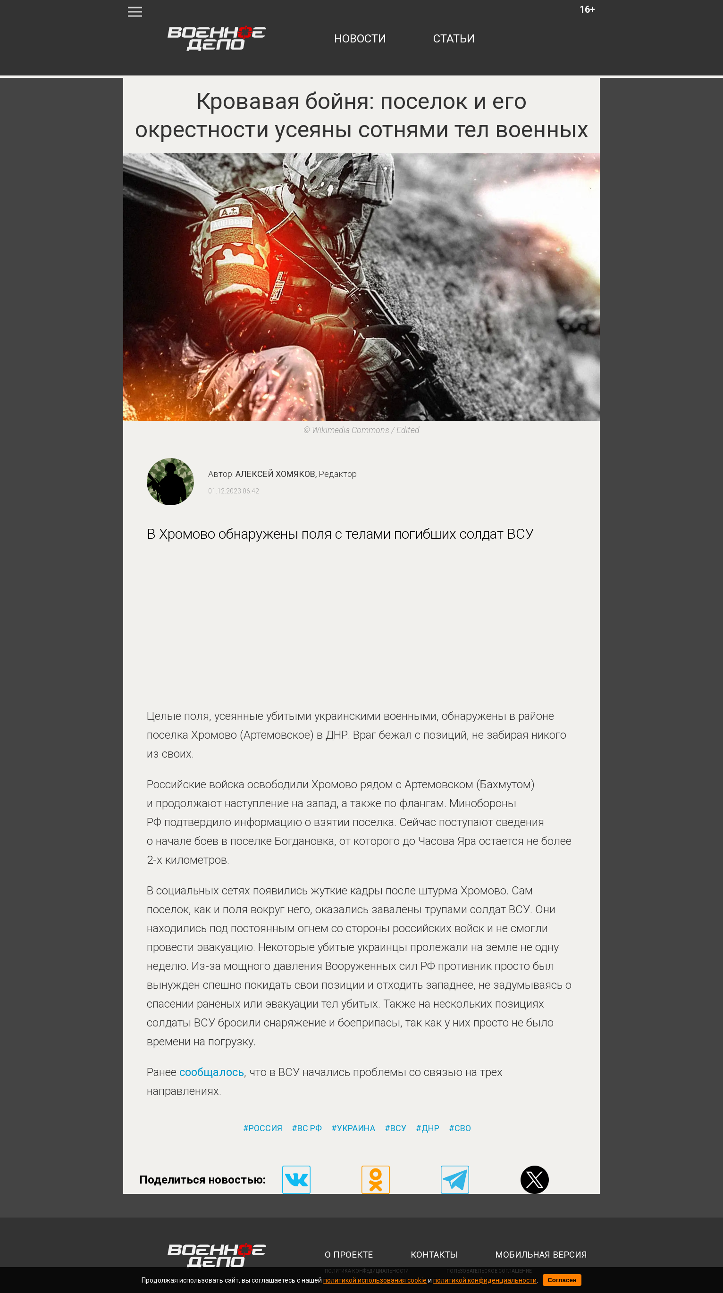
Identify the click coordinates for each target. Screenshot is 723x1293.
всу (398, 1128)
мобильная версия (541, 1255)
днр (430, 1128)
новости (360, 38)
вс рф (309, 1128)
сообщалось (211, 1072)
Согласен (562, 1280)
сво (462, 1128)
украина (356, 1128)
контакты (434, 1255)
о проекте (349, 1255)
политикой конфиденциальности (485, 1280)
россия (265, 1128)
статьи (454, 38)
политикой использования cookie (375, 1280)
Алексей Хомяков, (296, 474)
